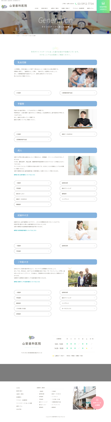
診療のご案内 (65, 8)
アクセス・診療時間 (78, 8)
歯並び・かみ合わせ (67, 134)
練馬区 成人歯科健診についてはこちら (24, 175)
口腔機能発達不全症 (67, 93)
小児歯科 (18, 93)
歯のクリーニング (66, 188)
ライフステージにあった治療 (24, 403)
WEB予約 (18, 409)
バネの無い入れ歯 (21, 308)
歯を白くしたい (20, 193)
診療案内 (18, 397)
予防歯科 (18, 188)
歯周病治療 (65, 183)
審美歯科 (64, 193)
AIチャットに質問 (97, 404)
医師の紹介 (45, 8)
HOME (36, 8)
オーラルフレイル (66, 308)
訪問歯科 (18, 314)
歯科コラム (90, 8)
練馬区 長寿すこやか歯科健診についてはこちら (27, 281)
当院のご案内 (54, 8)
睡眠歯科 (18, 204)
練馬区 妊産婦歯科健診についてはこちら (25, 230)
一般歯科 (18, 183)
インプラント (65, 199)
